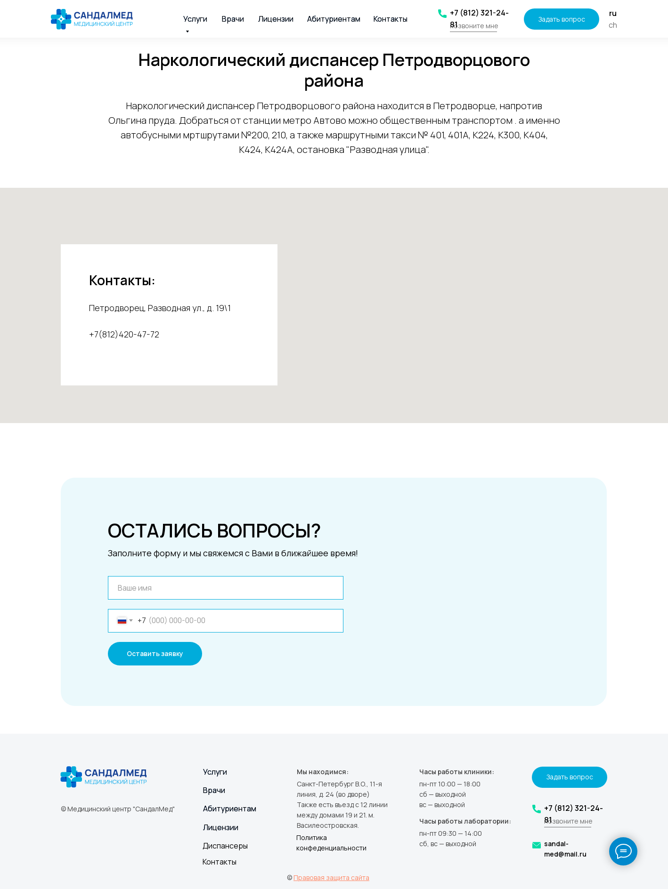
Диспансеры (225, 846)
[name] (225, 588)
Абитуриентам (333, 19)
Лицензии (275, 19)
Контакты (390, 19)
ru (613, 13)
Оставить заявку (155, 653)
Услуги (215, 772)
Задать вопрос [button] (561, 19)
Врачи (233, 19)
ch (613, 25)
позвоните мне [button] (474, 25)
